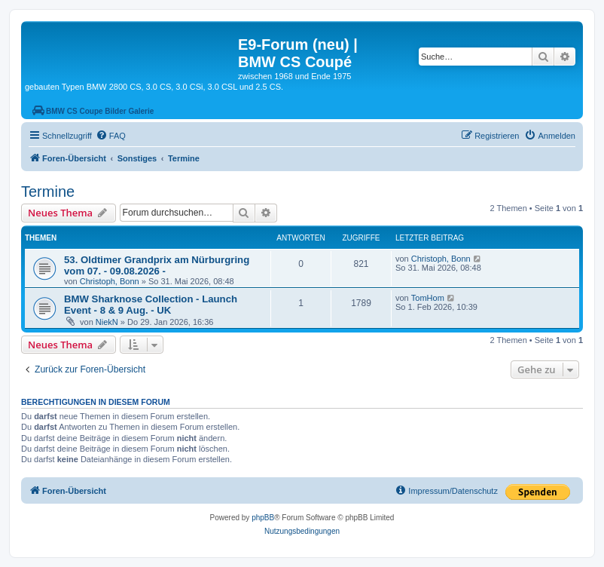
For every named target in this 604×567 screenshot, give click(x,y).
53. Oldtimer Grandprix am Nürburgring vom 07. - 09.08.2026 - (156, 265)
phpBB (263, 517)
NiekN (107, 321)
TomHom (427, 297)
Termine (48, 191)
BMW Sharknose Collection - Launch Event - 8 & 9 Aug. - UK (150, 304)
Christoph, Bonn (109, 281)
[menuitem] (111, 136)
